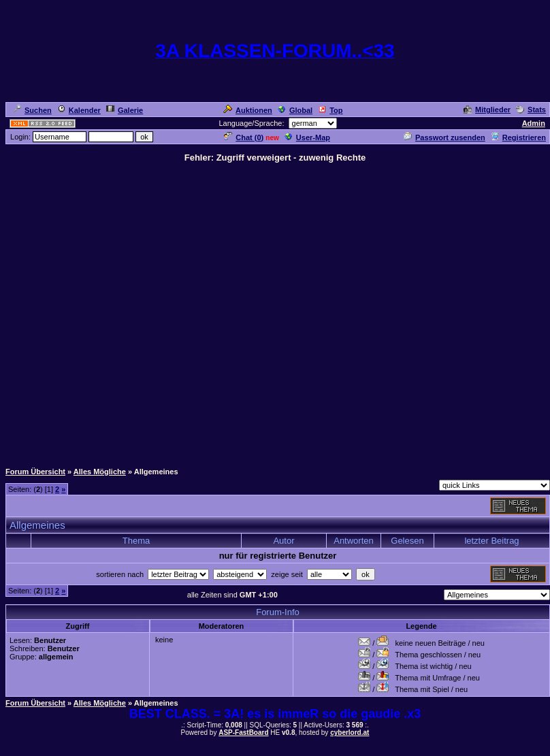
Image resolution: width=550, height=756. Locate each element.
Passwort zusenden (444, 137)
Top (330, 110)
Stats (531, 109)
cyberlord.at (349, 732)
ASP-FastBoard (243, 732)
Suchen (32, 110)
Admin (533, 123)
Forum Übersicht (35, 471)
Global (295, 110)
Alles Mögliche (100, 471)
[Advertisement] (147, 311)
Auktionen (247, 110)
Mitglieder (487, 109)
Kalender (79, 110)
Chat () (243, 137)
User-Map (307, 137)
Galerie (124, 110)
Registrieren (518, 137)
